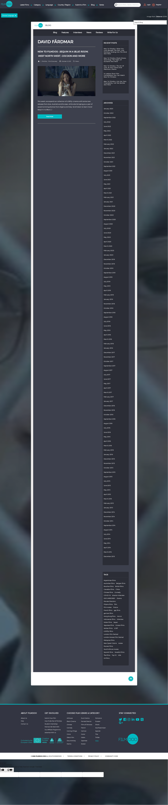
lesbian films (108, 628)
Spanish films (108, 652)
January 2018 (108, 348)
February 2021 (109, 197)
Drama (119, 598)
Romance (98, 718)
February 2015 (109, 503)
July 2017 (107, 375)
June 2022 (107, 126)
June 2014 (107, 539)
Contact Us (24, 724)
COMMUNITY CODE (111, 756)
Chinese (69, 724)
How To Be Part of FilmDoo (53, 721)
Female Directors (110, 601)
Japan (115, 622)
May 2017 (107, 383)
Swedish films (119, 652)
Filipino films (108, 604)
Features (65, 32)
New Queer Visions (110, 643)
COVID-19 (107, 595)
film (115, 604)
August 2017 (108, 370)
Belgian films (120, 583)
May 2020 (107, 237)
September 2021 (109, 166)
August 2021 (108, 171)
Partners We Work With (52, 727)
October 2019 (108, 268)
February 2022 (109, 144)
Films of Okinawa (86, 724)
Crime (69, 734)
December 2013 (109, 556)
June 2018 (107, 326)
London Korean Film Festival (114, 637)
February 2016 (109, 450)
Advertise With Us (50, 732)
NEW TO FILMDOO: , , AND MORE (63, 53)
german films (108, 613)
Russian (97, 721)
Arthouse (70, 718)
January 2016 (108, 454)
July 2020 (107, 228)
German (83, 731)
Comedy (118, 592)
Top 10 (114, 655)
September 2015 (109, 472)
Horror (119, 616)
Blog (55, 32)
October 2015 (108, 468)
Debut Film (70, 737)
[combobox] (129, 5)
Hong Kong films (110, 616)
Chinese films (108, 592)
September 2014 (109, 525)
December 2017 (109, 352)
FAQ (22, 721)
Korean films (120, 625)
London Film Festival (111, 634)
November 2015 (109, 463)
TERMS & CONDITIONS (74, 756)
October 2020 (109, 215)
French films (108, 610)
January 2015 (108, 508)
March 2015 (108, 499)
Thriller (97, 737)
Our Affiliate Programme (53, 729)
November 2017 (109, 357)
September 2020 (110, 219)
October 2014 (108, 521)
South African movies (111, 649)
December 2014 (109, 512)
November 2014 (109, 516)
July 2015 (107, 481)
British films (119, 586)
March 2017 (108, 392)
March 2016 (108, 445)
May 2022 (107, 131)
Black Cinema (71, 721)
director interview (118, 595)
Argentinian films (110, 580)
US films (107, 658)
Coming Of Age (72, 731)
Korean (83, 744)
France (115, 607)
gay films (117, 610)
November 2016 (109, 410)
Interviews (77, 32)
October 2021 (108, 162)
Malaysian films (109, 640)
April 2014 (107, 547)
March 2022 (108, 140)
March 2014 (108, 552)
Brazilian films (109, 586)
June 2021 (107, 179)
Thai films (107, 655)
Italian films (108, 622)
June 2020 (107, 233)
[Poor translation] (10, 770)
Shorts (97, 724)
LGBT (116, 628)
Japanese (84, 740)
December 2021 (109, 153)
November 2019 (109, 264)
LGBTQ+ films (108, 631)
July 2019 (107, 281)
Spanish (97, 731)
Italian (83, 737)
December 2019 (109, 259)
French (83, 728)
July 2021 (107, 175)
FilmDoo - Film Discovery (49, 61)
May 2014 (107, 543)
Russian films (108, 646)
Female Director (86, 721)
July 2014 (107, 534)
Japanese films (109, 625)
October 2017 (108, 361)
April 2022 (107, 135)
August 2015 (108, 476)
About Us (24, 718)
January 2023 (108, 109)
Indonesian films (109, 619)
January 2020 (108, 255)
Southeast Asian (100, 728)
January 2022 (108, 148)
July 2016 (107, 428)
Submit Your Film (50, 718)
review (120, 643)
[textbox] (129, 5)
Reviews (99, 32)
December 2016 (109, 406)
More (97, 740)
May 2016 (107, 437)
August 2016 (108, 423)
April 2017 (107, 388)
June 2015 (107, 485)
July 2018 (107, 321)
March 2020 (108, 246)
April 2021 (107, 188)
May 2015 (107, 490)
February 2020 (109, 250)
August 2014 (108, 530)
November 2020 (109, 210)
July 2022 (107, 122)
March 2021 (108, 193)
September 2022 (110, 117)
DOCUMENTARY (109, 598)
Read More (49, 116)
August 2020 (108, 224)
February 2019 (109, 295)
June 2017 (107, 379)
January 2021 (108, 202)
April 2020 (107, 242)
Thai (96, 734)
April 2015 (107, 494)
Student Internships (51, 724)
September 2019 (109, 273)
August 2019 (108, 277)
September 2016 (109, 419)
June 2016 (107, 432)
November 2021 (109, 157)
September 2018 (109, 312)
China (118, 589)
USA (119, 655)
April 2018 (107, 335)
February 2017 (109, 397)
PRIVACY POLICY (93, 756)
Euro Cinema (85, 718)
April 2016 (107, 441)
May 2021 (107, 184)
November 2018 (109, 304)
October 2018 (108, 308)
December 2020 (109, 206)
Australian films (109, 583)
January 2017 (108, 401)
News (88, 32)
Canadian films (109, 589)
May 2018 (107, 330)
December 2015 (109, 459)
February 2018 (109, 343)
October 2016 (108, 414)
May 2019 (107, 286)
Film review (108, 607)
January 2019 (108, 299)
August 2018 (108, 317)
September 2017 (109, 366)
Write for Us (112, 32)
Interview (120, 619)
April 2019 (107, 290)
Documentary (71, 740)
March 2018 (108, 339)
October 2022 (108, 113)
